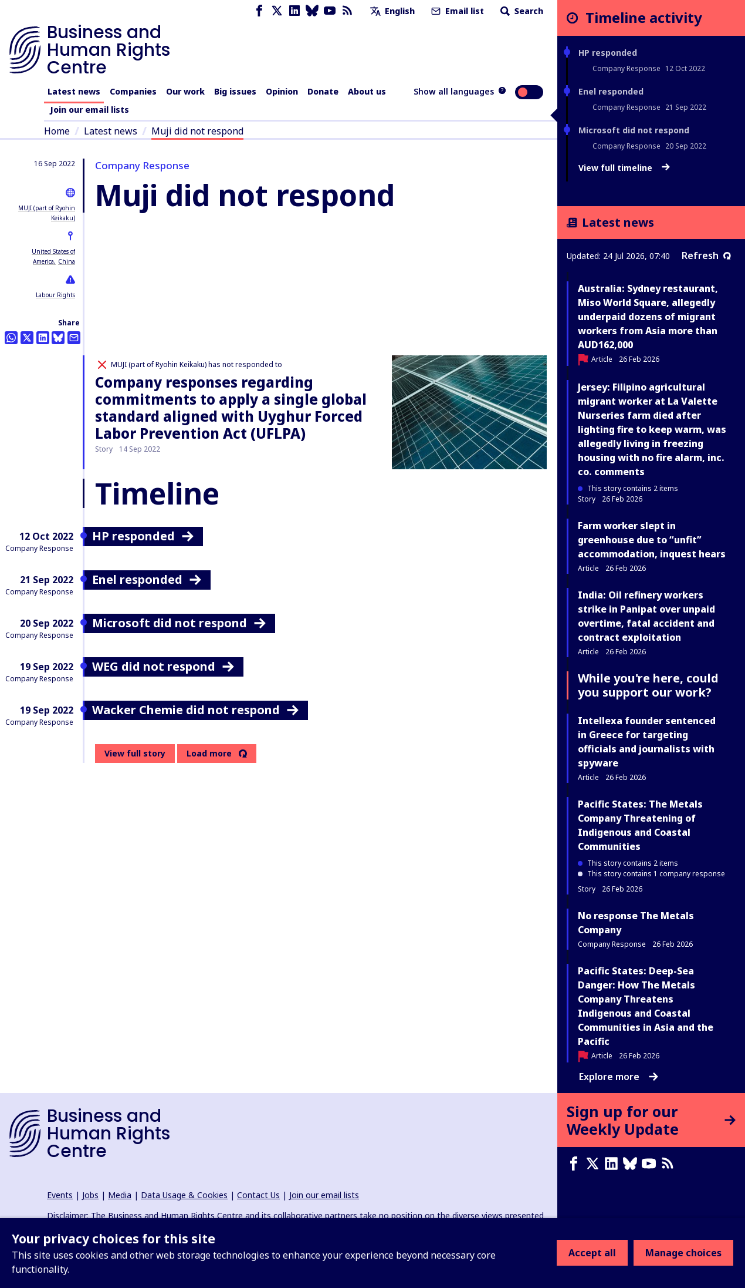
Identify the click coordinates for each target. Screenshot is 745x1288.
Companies (133, 91)
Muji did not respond (197, 131)
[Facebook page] (259, 11)
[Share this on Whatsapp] (11, 337)
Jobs (90, 1194)
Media (119, 1194)
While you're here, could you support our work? (648, 685)
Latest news (74, 91)
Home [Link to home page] (57, 131)
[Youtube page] (330, 11)
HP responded (607, 52)
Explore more (618, 1076)
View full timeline (624, 168)
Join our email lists (89, 109)
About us (367, 91)
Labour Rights (55, 295)
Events (60, 1194)
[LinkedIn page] (294, 11)
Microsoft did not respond (633, 130)
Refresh (706, 255)
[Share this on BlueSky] (58, 337)
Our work (185, 91)
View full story (134, 753)
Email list (456, 10)
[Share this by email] (73, 337)
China (66, 261)
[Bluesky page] (312, 11)
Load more (209, 753)
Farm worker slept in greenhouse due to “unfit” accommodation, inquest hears (652, 539)
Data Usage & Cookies (184, 1194)
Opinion (282, 91)
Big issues (235, 91)
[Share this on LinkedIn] (42, 337)
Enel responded (611, 91)
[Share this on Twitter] (27, 337)
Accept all (592, 1252)
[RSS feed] (347, 11)
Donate (322, 91)
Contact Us (258, 1194)
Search (520, 10)
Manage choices (683, 1252)
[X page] (277, 11)
